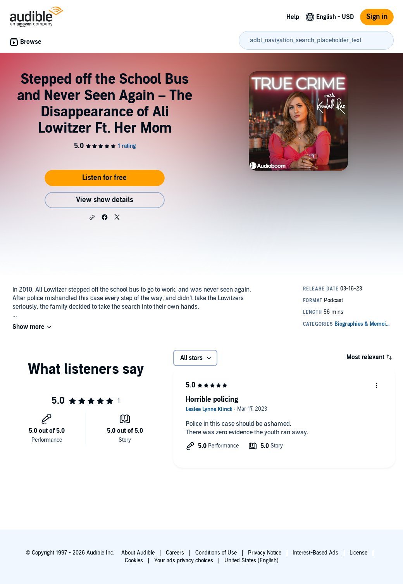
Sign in (377, 17)
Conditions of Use (216, 552)
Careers (175, 552)
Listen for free (104, 178)
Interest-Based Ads (315, 552)
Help (292, 17)
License (358, 552)
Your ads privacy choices (183, 560)
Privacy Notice (264, 552)
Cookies (134, 560)
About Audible (138, 552)
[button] (92, 217)
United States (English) (251, 560)
